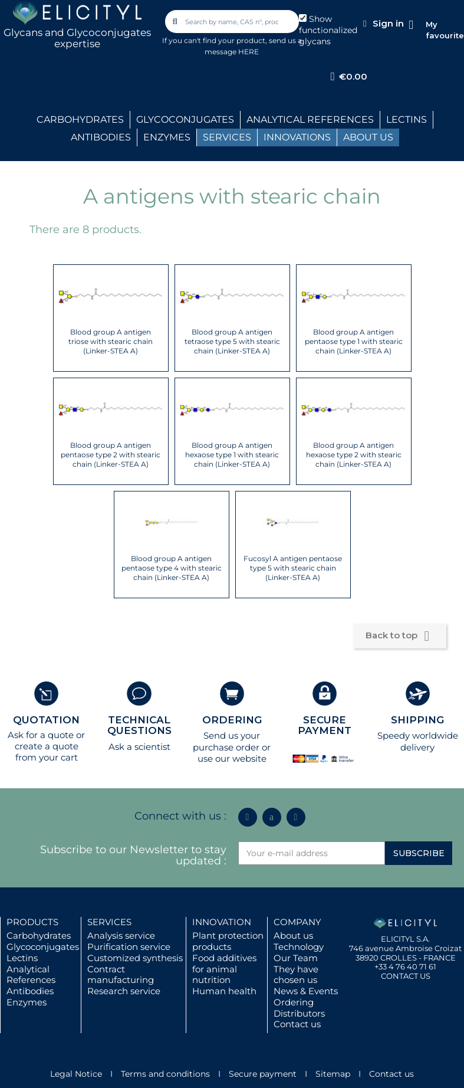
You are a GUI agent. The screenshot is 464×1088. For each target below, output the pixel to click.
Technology (299, 946)
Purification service (128, 946)
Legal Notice (76, 1074)
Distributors (299, 1013)
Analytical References (30, 975)
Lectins (22, 958)
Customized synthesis (135, 958)
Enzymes (26, 1002)
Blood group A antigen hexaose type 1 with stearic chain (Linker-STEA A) (232, 454)
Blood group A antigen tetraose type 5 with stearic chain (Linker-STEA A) (232, 341)
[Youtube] (296, 817)
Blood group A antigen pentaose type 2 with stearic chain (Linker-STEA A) (110, 454)
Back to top (400, 636)
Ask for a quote (41, 734)
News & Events (306, 991)
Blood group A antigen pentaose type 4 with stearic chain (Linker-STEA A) (171, 568)
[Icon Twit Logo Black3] (271, 817)
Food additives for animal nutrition (224, 969)
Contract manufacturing (120, 975)
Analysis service (121, 935)
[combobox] (232, 21)
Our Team (296, 958)
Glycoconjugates (42, 946)
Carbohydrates (38, 935)
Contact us (297, 1024)
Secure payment (263, 1074)
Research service (123, 991)
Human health (224, 991)
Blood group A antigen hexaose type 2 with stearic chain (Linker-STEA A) (354, 454)
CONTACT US (405, 976)
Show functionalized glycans (328, 30)
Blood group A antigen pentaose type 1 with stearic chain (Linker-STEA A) (354, 341)
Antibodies (30, 991)
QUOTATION (46, 720)
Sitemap (332, 1074)
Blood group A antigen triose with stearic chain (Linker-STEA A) (110, 341)
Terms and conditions (165, 1074)
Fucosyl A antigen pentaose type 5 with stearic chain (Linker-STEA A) (292, 568)
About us (293, 935)
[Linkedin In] (247, 817)
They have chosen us (296, 975)
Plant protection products (228, 941)
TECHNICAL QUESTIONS (139, 725)
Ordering (294, 1002)
